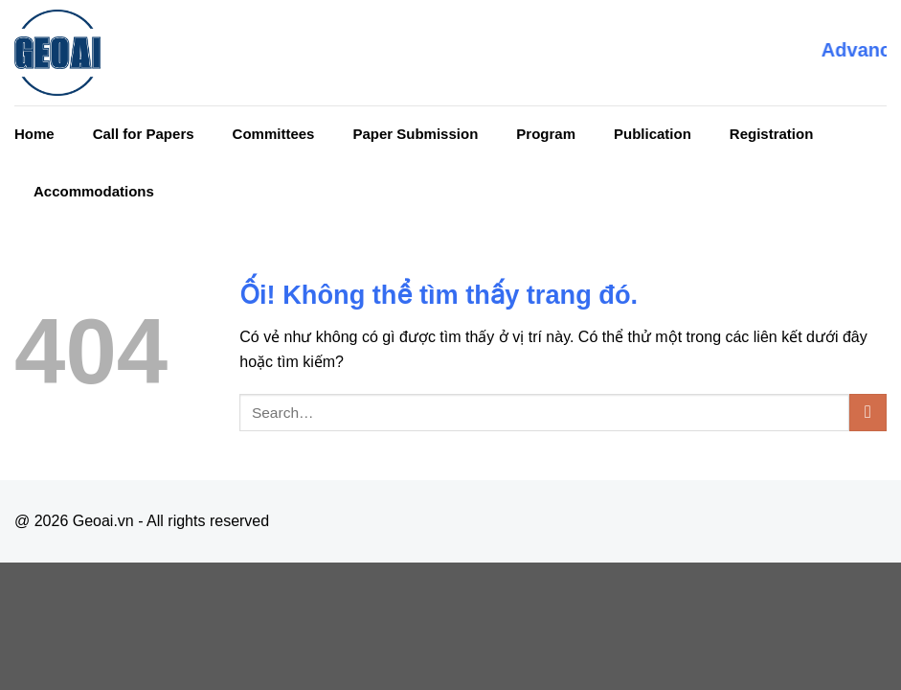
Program (545, 134)
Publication (652, 134)
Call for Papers (143, 134)
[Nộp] (868, 412)
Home (34, 134)
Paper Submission (415, 134)
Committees (274, 134)
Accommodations (94, 191)
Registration (772, 134)
